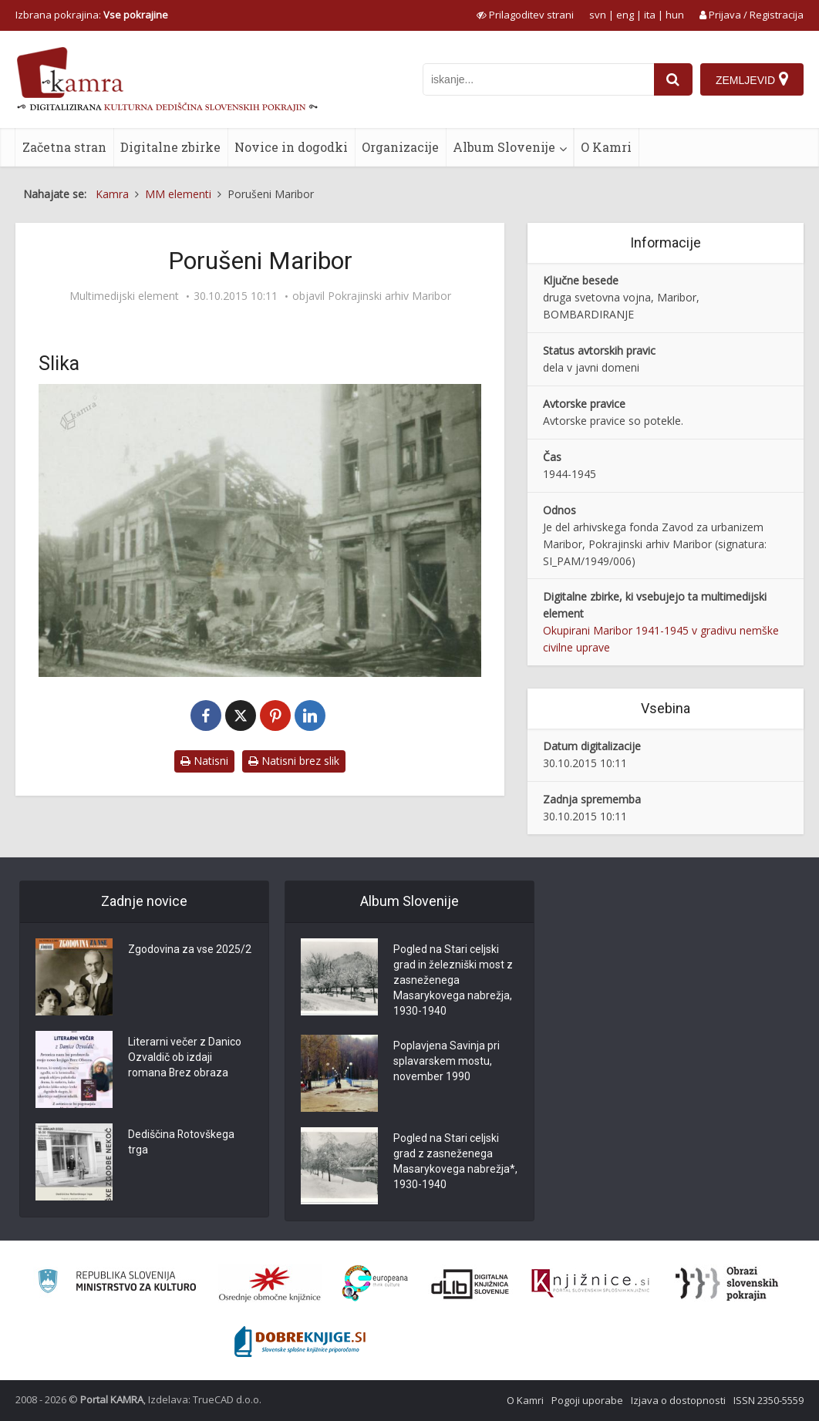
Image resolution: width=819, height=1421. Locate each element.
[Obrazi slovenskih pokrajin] (727, 1283)
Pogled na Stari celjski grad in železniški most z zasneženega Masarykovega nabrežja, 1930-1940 (453, 981)
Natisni (204, 760)
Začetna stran (64, 147)
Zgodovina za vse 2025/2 (189, 950)
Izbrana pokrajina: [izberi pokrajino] (91, 15)
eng (625, 15)
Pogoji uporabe (587, 1400)
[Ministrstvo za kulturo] (117, 1283)
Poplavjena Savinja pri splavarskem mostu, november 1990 (446, 1061)
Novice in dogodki (291, 147)
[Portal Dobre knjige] (300, 1341)
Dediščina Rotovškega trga (181, 1143)
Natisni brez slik (293, 760)
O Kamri (606, 147)
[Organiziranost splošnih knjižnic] (270, 1283)
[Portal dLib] (470, 1283)
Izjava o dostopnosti (678, 1400)
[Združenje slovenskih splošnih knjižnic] (590, 1283)
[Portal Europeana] (375, 1283)
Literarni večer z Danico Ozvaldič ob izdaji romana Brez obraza (184, 1057)
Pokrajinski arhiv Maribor (389, 296)
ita (650, 15)
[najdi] (673, 79)
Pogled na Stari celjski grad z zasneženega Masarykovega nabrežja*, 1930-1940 (455, 1162)
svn (597, 15)
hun (675, 15)
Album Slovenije (504, 147)
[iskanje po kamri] (538, 79)
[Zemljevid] (752, 79)
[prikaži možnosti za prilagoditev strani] (525, 15)
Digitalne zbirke (170, 147)
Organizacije (400, 147)
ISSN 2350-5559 (768, 1400)
